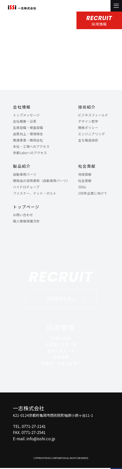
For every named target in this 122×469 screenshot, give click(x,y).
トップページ (26, 207)
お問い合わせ (23, 215)
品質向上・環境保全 (28, 134)
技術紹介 (87, 107)
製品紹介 (22, 166)
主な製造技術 (88, 140)
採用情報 (61, 328)
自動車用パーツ (24, 174)
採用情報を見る (61, 299)
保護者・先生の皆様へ (61, 364)
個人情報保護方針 (26, 221)
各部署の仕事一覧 (61, 345)
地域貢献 (85, 174)
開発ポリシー (88, 128)
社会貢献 (87, 166)
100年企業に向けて (92, 193)
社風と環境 (61, 339)
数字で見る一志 (61, 352)
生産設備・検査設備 (28, 128)
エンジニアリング (91, 134)
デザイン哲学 (88, 121)
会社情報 (22, 107)
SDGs (82, 187)
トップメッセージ (26, 115)
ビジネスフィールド (93, 115)
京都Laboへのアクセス (30, 153)
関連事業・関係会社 (28, 140)
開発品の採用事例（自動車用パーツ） (41, 181)
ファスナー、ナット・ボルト (34, 193)
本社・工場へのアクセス (31, 146)
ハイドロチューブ (26, 187)
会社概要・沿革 (24, 121)
